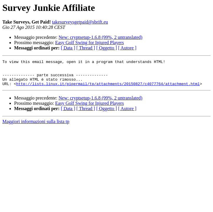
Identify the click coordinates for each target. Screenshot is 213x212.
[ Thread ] (85, 47)
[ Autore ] (127, 47)
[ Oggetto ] (106, 47)
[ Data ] (68, 47)
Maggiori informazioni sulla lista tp (35, 126)
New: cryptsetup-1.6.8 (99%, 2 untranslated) (100, 37)
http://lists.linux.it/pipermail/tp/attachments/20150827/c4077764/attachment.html (108, 89)
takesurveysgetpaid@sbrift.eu (80, 21)
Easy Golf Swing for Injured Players (89, 42)
